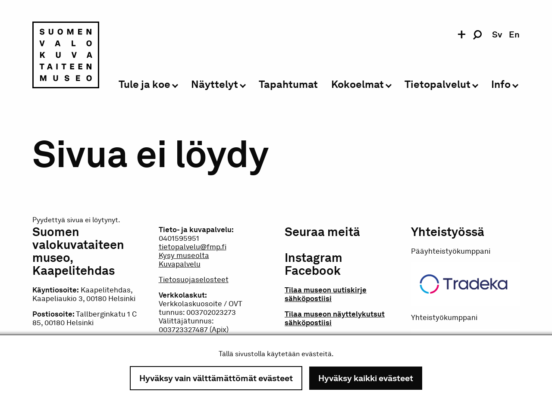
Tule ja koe (144, 84)
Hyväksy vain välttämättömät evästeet (216, 378)
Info (501, 84)
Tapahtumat (288, 84)
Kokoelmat (357, 84)
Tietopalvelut (437, 84)
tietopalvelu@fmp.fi (192, 246)
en (514, 34)
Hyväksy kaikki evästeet (365, 378)
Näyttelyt (214, 84)
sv (497, 34)
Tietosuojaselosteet (194, 279)
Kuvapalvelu (180, 264)
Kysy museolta (184, 255)
